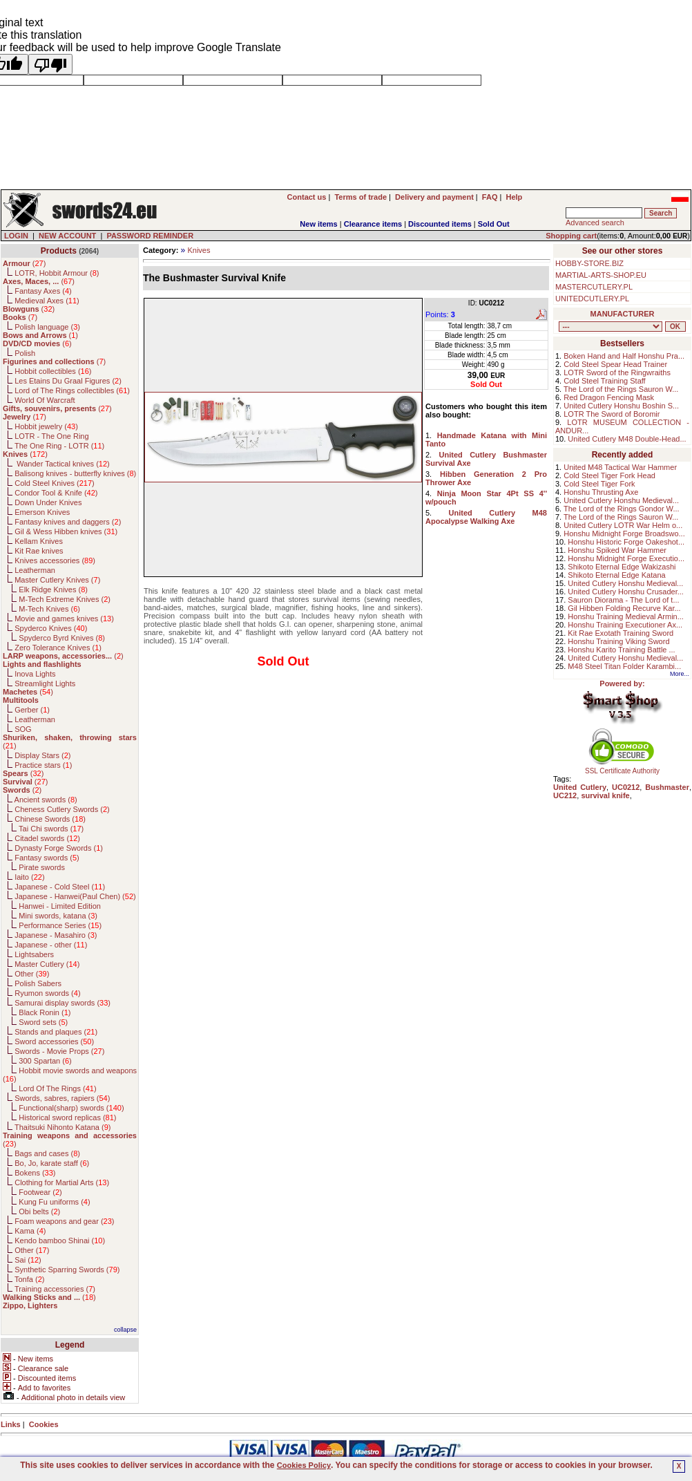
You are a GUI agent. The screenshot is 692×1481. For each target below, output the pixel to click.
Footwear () (40, 1192)
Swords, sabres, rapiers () (62, 1098)
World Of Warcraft (45, 400)
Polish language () (47, 327)
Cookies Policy (304, 1465)
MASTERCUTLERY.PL (594, 287)
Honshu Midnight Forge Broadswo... (624, 533)
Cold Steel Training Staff (604, 381)
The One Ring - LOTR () (59, 446)
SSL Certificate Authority (623, 768)
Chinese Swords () (50, 819)
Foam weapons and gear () (64, 1221)
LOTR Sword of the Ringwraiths (617, 372)
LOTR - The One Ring (51, 436)
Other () (32, 974)
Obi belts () (39, 1211)
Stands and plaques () (56, 1032)
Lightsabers (34, 954)
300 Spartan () (45, 1061)
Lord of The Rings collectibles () (72, 390)
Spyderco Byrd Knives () (62, 638)
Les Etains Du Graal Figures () (68, 381)
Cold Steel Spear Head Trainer (615, 364)
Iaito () (29, 877)
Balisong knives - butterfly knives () (75, 473)
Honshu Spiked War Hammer (617, 550)
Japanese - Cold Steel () (60, 887)
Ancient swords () (46, 799)
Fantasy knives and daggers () (68, 522)
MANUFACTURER (622, 314)
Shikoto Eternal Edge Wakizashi (621, 567)
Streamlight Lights (45, 683)
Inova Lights (35, 674)
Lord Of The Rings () (57, 1088)
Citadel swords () (47, 838)
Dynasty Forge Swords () (59, 848)
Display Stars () (42, 755)
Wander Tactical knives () (62, 464)
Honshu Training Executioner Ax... (625, 625)
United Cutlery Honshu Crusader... (626, 591)
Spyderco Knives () (51, 628)
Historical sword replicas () (67, 1117)
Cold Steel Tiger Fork (599, 484)
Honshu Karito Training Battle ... (621, 649)
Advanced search (595, 222)
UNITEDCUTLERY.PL (592, 298)
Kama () (30, 1231)
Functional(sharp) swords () (71, 1108)
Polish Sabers (38, 983)
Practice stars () (43, 765)
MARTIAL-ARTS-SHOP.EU (600, 275)
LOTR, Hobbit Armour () (57, 273)
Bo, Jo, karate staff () (52, 1163)
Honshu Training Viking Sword (618, 641)
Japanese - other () (51, 945)
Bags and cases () (47, 1153)
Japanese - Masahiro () (56, 935)
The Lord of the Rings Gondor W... (622, 508)
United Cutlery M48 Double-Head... (627, 439)
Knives (198, 250)
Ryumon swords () (47, 993)
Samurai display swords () (62, 1003)
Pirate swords (42, 867)
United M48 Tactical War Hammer (620, 467)
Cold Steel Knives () (55, 483)
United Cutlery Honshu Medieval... (621, 500)
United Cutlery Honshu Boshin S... (621, 406)
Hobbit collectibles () (53, 371)
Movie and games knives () (64, 618)
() (24, 263)
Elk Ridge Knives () (53, 589)
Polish (25, 353)
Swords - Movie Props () (59, 1051)
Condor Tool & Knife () (56, 493)
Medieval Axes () (47, 300)
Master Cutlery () (47, 964)
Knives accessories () (55, 560)
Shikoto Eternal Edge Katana (616, 575)
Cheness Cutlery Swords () (62, 809)
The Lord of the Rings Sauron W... (621, 389)
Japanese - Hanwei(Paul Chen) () (75, 896)
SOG (23, 729)
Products (59, 251)
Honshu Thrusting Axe (601, 492)
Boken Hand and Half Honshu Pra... (624, 356)
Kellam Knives (39, 541)
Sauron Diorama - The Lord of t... (623, 600)
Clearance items (373, 224)
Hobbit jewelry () (46, 426)
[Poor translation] (50, 64)
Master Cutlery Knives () (57, 580)
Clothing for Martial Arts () (62, 1182)
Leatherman (35, 570)
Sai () (28, 1260)
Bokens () (35, 1173)
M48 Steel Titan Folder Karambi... (624, 666)
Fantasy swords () (47, 857)
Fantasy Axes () (43, 291)
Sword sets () (43, 1022)
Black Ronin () (44, 1012)
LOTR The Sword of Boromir (612, 414)
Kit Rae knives (39, 551)
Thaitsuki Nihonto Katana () (62, 1127)
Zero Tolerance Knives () (58, 647)
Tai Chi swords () (51, 828)
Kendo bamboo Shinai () (60, 1240)
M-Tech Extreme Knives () (64, 599)
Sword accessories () (54, 1041)
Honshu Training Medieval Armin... (626, 616)
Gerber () (32, 710)
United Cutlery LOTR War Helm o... (623, 525)
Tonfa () (29, 1279)
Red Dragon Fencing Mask (609, 397)
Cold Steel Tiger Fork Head (609, 475)
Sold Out (494, 224)
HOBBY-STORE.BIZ (589, 263)
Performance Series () (60, 925)
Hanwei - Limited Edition (60, 906)
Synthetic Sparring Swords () (67, 1269)
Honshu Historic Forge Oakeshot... (626, 542)
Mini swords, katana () (58, 916)
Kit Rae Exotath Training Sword (620, 633)
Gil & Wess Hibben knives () (66, 531)
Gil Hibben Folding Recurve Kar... (624, 608)
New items (318, 224)
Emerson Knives (42, 512)
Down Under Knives (48, 502)
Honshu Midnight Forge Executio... (626, 558)
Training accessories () (55, 1289)
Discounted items (440, 224)
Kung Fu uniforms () (54, 1202)
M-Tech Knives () (49, 609)
